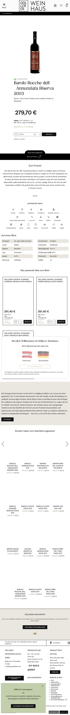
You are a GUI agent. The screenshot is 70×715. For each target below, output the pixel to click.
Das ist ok (63, 712)
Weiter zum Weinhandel (35, 366)
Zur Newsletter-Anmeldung (23, 706)
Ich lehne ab (53, 712)
